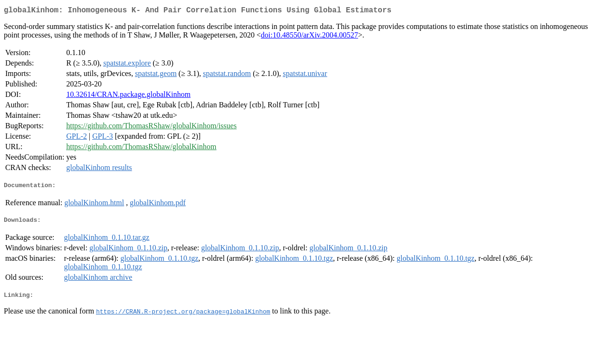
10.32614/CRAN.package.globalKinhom (128, 96)
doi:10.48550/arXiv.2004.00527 (309, 37)
